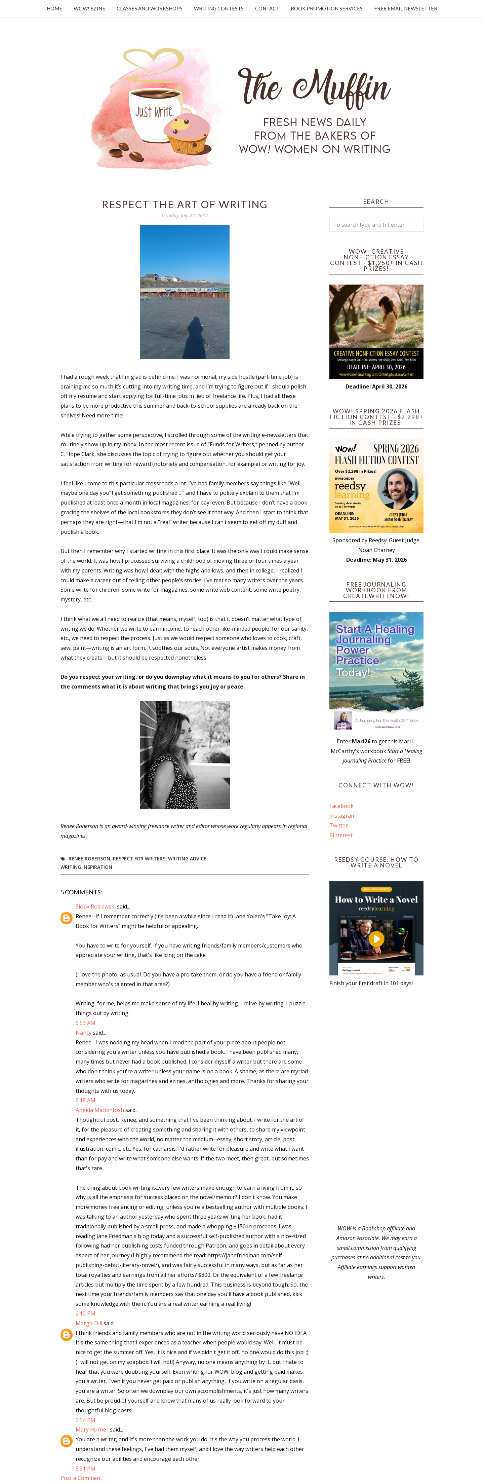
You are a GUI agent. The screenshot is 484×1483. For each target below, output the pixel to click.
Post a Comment (81, 1478)
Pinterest (341, 835)
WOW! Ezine (89, 8)
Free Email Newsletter (405, 8)
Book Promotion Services (327, 8)
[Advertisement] (376, 1106)
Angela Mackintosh (100, 1110)
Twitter (338, 825)
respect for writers (139, 858)
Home (54, 8)
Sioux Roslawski (96, 906)
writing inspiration (86, 867)
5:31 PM (85, 1468)
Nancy (83, 1032)
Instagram (342, 815)
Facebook (341, 806)
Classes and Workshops (150, 8)
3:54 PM (85, 1420)
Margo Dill (89, 1323)
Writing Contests (219, 8)
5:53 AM (85, 1023)
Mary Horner (92, 1429)
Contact (267, 8)
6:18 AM (85, 1100)
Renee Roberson (89, 858)
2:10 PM (85, 1313)
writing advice (187, 858)
